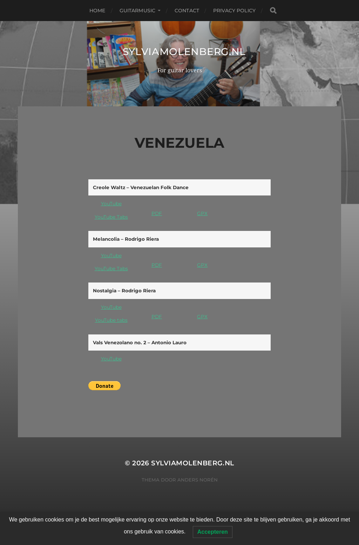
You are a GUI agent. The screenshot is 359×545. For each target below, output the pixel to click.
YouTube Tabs (111, 217)
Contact (187, 10)
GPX (202, 213)
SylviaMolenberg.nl (184, 52)
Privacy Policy (234, 10)
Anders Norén (197, 480)
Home (97, 10)
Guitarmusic (138, 10)
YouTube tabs (111, 320)
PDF (156, 213)
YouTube (111, 203)
